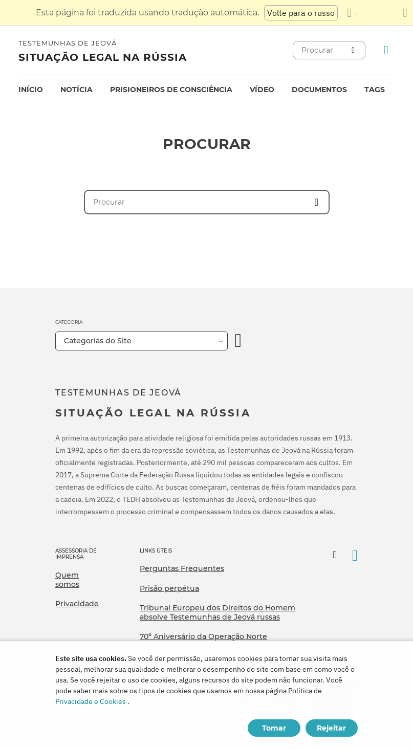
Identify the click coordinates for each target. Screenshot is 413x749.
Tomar (274, 728)
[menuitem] (30, 90)
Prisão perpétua (169, 588)
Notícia (76, 89)
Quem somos (67, 579)
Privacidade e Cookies (90, 701)
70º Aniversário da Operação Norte (203, 636)
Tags (374, 89)
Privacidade (77, 603)
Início (30, 89)
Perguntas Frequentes (182, 568)
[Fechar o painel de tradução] (405, 12)
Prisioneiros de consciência (171, 89)
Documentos (319, 89)
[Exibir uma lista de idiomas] (352, 13)
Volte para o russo (301, 13)
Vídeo (262, 89)
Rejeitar (331, 728)
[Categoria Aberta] (238, 341)
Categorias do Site (98, 340)
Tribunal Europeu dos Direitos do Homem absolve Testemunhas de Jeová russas (217, 612)
